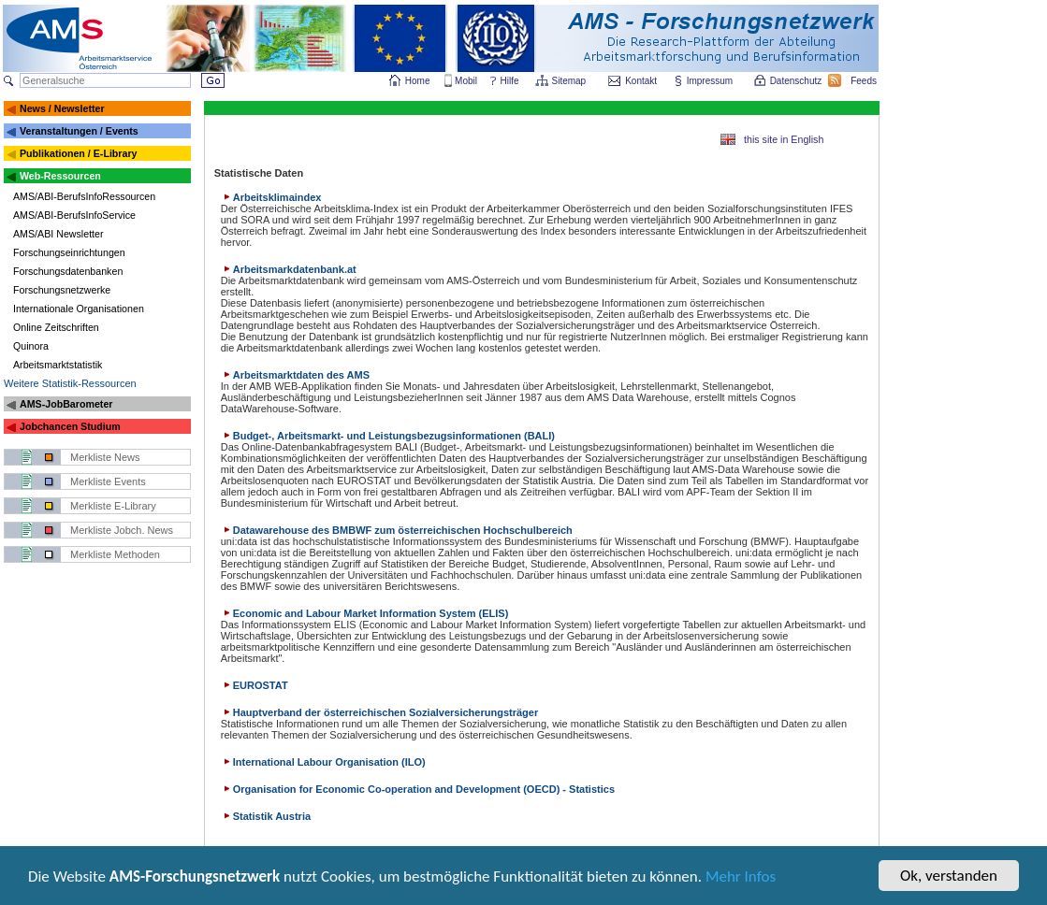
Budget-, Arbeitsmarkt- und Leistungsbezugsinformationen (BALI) (388, 435)
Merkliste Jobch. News (121, 530)
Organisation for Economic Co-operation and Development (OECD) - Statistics (418, 789)
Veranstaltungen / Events (79, 130)
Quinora (31, 346)
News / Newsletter (62, 108)
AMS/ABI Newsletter (58, 233)
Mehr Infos (740, 878)
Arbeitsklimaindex (271, 197)
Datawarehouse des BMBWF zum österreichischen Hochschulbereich (397, 530)
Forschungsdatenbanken (68, 271)
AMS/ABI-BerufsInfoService (74, 215)
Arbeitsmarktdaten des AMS (295, 375)
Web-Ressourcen (60, 175)
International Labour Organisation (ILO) (323, 762)
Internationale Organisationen (78, 308)
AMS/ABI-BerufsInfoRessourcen (84, 196)
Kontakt (641, 81)
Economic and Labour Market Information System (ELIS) (365, 613)
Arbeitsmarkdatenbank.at (288, 269)
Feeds (865, 81)
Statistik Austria (266, 816)
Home (417, 81)
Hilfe (510, 81)
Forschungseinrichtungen (69, 252)
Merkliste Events (108, 481)
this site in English (783, 139)
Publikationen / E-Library (79, 153)
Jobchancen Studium (70, 426)
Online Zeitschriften (56, 327)
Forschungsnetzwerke (61, 289)
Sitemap (570, 81)
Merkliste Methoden (115, 554)
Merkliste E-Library (113, 505)
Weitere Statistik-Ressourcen (70, 383)
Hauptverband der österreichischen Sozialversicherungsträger (379, 712)
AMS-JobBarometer (66, 403)
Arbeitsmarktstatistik (57, 364)
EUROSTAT (254, 685)
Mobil (466, 81)
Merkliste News (105, 457)
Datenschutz (797, 81)
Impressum (710, 81)
